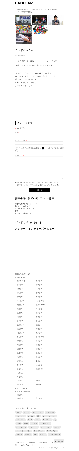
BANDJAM (24, 3)
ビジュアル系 (20, 420)
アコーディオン (39, 431)
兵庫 (37, 333)
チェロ (30, 420)
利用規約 (18, 182)
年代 (18, 377)
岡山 (18, 345)
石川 (18, 313)
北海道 (19, 281)
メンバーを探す (53, 9)
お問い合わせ (25, 445)
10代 (37, 380)
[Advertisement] (39, 104)
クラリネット (47, 420)
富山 (37, 309)
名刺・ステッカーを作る (22, 33)
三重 (37, 325)
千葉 (37, 301)
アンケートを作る (20, 43)
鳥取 (18, 341)
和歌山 (38, 337)
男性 (37, 398)
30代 (18, 384)
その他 (19, 398)
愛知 (18, 325)
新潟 (18, 309)
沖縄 (18, 373)
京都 (37, 329)
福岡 (37, 357)
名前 (16, 132)
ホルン (18, 412)
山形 (37, 289)
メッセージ (19, 155)
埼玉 (18, 301)
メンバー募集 (21, 388)
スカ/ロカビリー (38, 412)
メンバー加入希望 (22, 391)
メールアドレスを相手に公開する (29, 148)
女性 (38, 416)
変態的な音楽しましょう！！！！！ (27, 204)
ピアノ (37, 420)
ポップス (43, 435)
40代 (37, 384)
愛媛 (37, 353)
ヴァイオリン (20, 416)
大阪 (18, 333)
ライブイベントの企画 (20, 23)
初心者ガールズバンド (22, 206)
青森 (37, 281)
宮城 (37, 285)
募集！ (17, 211)
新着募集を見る (22, 9)
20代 (18, 380)
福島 (18, 293)
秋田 (18, 289)
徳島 (37, 349)
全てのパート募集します (23, 213)
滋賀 (18, 329)
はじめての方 (19, 443)
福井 (37, 313)
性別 (18, 395)
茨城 (37, 293)
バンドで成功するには (24, 12)
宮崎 (18, 369)
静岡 (37, 321)
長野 (37, 317)
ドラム (29, 431)
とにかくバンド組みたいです (24, 208)
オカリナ (19, 435)
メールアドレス (20, 140)
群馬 (37, 297)
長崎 (37, 361)
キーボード (19, 431)
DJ (55, 420)
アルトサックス (45, 423)
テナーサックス (46, 427)
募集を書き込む (37, 9)
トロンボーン (33, 427)
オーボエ (28, 435)
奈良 (18, 337)
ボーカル (26, 412)
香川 (18, 353)
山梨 (18, 317)
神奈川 (38, 305)
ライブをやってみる (36, 23)
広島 (37, 345)
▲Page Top (59, 441)
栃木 (18, 297)
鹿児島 (38, 369)
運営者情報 (43, 443)
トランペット (50, 412)
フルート (56, 427)
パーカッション (21, 427)
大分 (37, 365)
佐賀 (18, 361)
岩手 (18, 285)
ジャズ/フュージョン (49, 416)
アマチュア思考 (52, 431)
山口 (18, 349)
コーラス (31, 416)
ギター (18, 423)
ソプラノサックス (54, 435)
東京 (18, 305)
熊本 (18, 365)
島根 (37, 341)
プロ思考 (34, 423)
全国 (18, 277)
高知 (18, 357)
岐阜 (18, 321)
